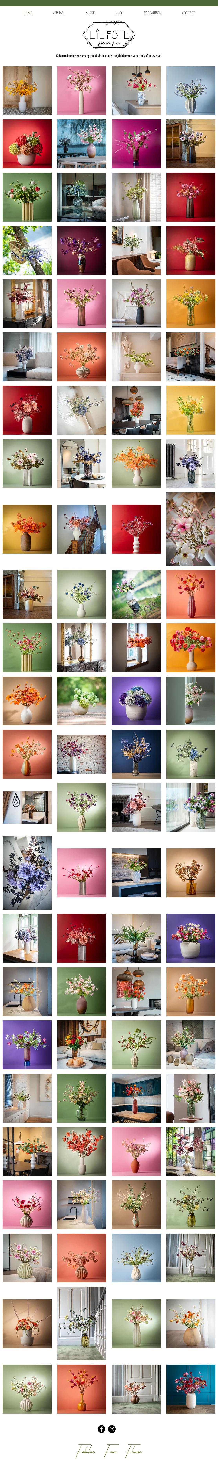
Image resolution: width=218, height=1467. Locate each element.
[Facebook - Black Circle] (101, 1429)
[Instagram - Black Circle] (112, 1429)
